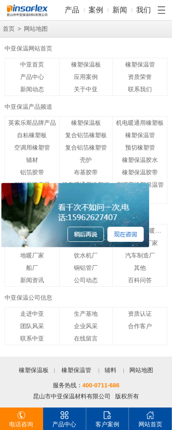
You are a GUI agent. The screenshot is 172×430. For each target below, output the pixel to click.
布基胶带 (86, 172)
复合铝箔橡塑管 (86, 147)
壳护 (86, 159)
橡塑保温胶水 (140, 159)
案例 (96, 10)
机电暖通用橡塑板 (140, 122)
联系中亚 (32, 338)
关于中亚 (86, 89)
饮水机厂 (86, 255)
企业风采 (86, 326)
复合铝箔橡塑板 (86, 135)
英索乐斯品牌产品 (32, 122)
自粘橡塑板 (32, 135)
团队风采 (32, 326)
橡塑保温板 (86, 64)
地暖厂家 (32, 255)
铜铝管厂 (86, 267)
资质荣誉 (140, 76)
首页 (9, 28)
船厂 (32, 267)
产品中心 (32, 76)
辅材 (32, 159)
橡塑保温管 (140, 64)
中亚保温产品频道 (28, 106)
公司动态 (86, 280)
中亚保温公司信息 (28, 297)
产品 (72, 10)
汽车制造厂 (140, 255)
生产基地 (86, 313)
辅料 (111, 370)
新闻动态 (32, 89)
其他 (140, 267)
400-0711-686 (101, 385)
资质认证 (140, 313)
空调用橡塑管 (32, 147)
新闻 (119, 10)
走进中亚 (32, 313)
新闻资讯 (32, 280)
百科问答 (140, 280)
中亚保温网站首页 (28, 48)
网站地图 (141, 370)
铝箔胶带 (32, 172)
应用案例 (86, 76)
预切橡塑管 (140, 147)
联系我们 (140, 89)
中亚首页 (32, 64)
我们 (143, 10)
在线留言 (86, 338)
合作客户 (140, 326)
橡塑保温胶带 (140, 172)
